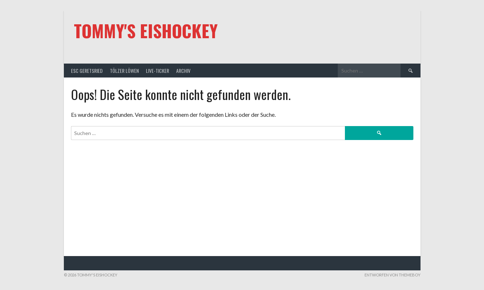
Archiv (183, 70)
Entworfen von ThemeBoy (393, 274)
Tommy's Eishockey (146, 30)
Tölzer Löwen (124, 70)
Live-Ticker (157, 70)
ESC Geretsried (87, 70)
